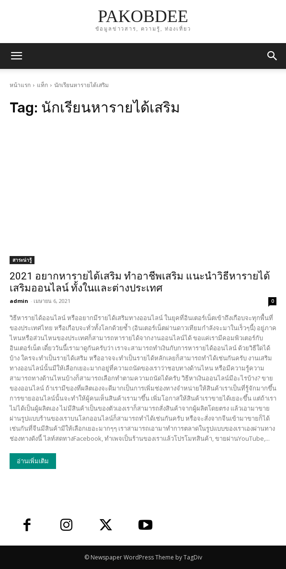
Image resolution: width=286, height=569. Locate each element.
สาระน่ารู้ (22, 260)
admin (19, 300)
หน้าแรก (20, 85)
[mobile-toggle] (16, 56)
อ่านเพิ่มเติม (33, 461)
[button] (272, 56)
